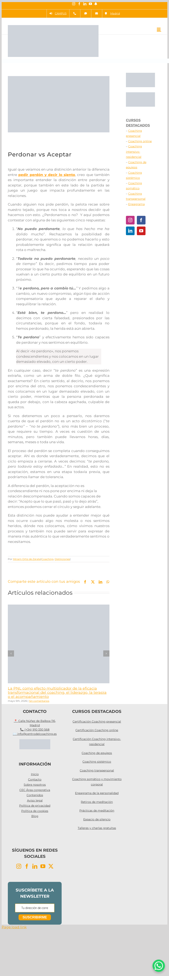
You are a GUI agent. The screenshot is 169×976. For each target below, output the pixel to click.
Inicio (35, 774)
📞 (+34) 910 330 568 (34, 729)
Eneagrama (136, 204)
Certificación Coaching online (96, 730)
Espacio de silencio (96, 819)
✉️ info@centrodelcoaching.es (35, 734)
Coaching (47, 559)
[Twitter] (50, 866)
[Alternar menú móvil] (159, 29)
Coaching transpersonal (97, 770)
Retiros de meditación (97, 802)
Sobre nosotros (35, 784)
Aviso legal (35, 800)
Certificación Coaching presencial (97, 721)
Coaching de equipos (97, 753)
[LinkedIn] (130, 231)
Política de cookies (34, 811)
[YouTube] (141, 231)
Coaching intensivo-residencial (134, 152)
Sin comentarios (39, 700)
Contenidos (35, 795)
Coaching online (140, 141)
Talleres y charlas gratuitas (97, 828)
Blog (34, 816)
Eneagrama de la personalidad (97, 793)
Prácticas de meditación (96, 810)
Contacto (34, 779)
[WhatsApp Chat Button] (159, 966)
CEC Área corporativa (34, 790)
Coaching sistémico (96, 761)
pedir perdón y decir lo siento (46, 175)
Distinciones (62, 559)
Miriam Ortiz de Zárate (27, 559)
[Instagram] (130, 220)
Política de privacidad (34, 805)
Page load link (14, 927)
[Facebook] (141, 220)
